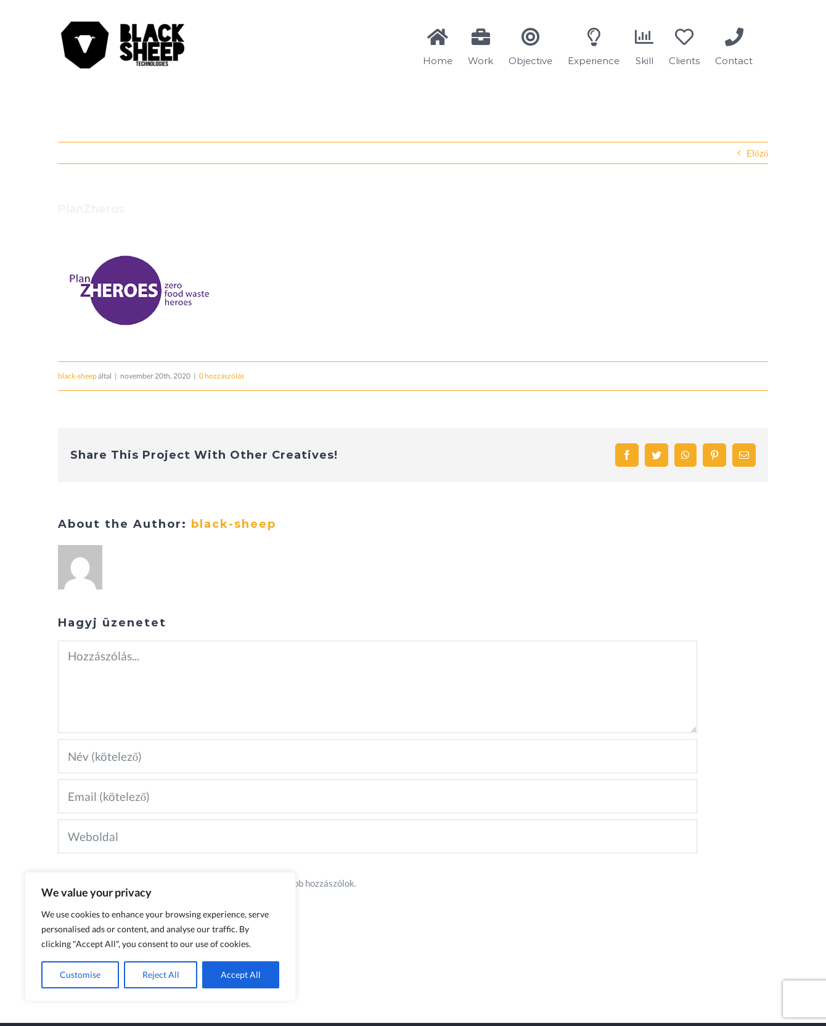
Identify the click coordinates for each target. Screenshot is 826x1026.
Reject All (160, 974)
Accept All (241, 974)
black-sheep (77, 375)
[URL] (377, 836)
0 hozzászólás (221, 375)
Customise (80, 974)
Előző (757, 152)
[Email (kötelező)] (377, 796)
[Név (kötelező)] (377, 756)
